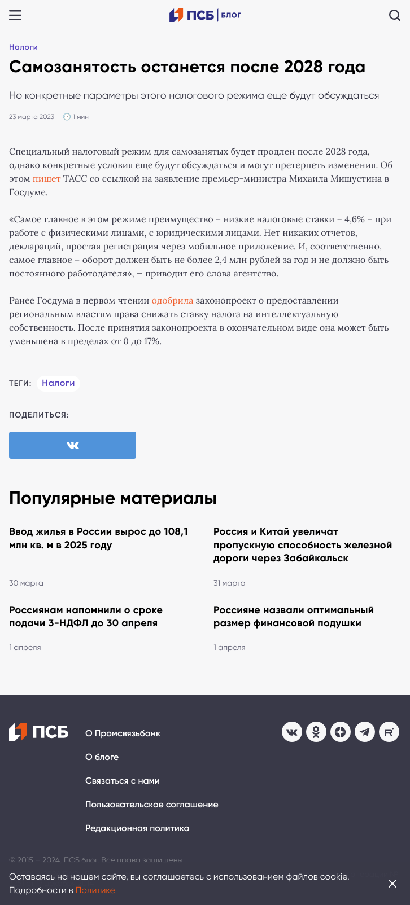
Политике (95, 890)
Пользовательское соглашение (152, 804)
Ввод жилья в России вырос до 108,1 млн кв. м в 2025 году (98, 538)
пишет (47, 179)
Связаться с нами (122, 781)
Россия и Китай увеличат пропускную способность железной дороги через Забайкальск (302, 544)
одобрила (172, 301)
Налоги (23, 47)
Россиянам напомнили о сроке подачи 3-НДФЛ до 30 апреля (86, 616)
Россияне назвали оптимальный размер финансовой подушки (293, 616)
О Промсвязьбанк (122, 733)
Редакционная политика (137, 828)
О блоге (102, 757)
